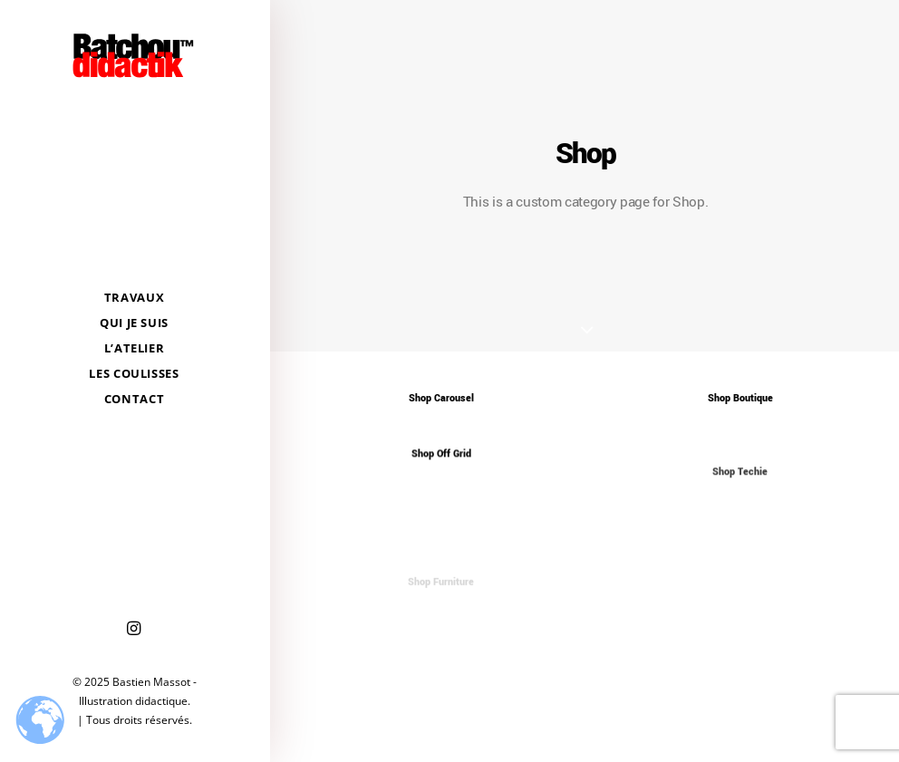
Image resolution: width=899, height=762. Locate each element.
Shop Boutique (740, 398)
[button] (134, 629)
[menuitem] (134, 629)
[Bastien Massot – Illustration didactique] (134, 55)
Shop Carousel (441, 398)
